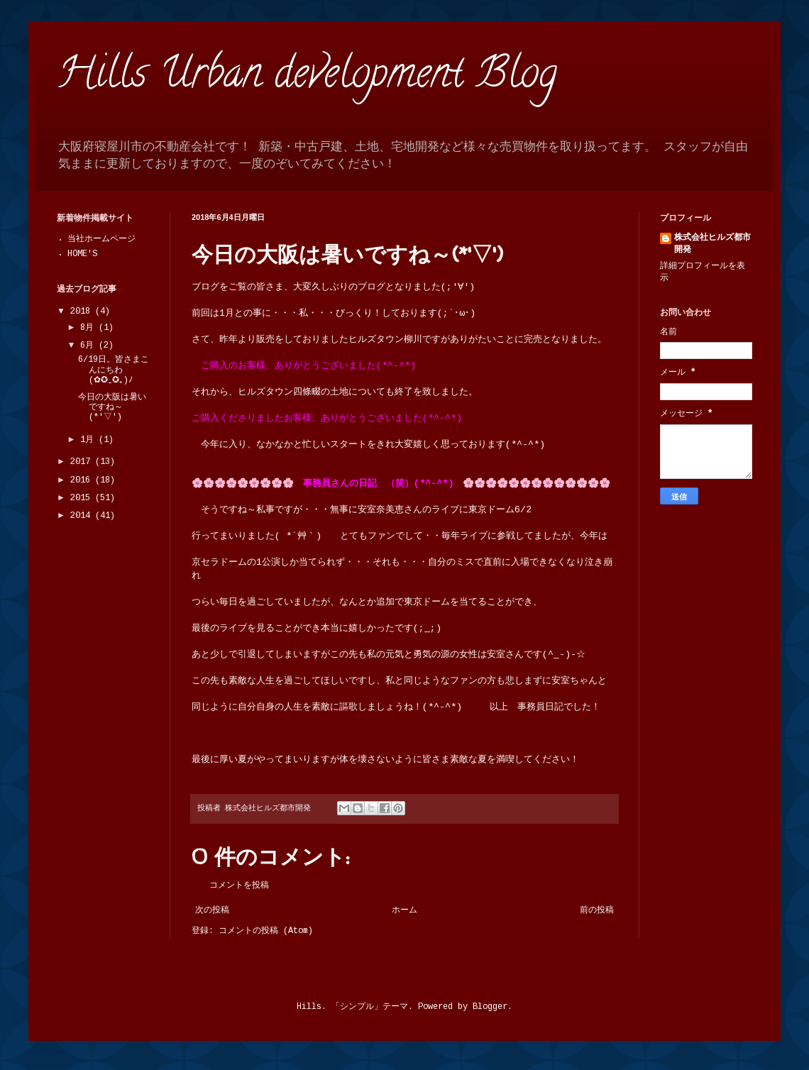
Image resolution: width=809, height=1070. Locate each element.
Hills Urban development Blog (307, 77)
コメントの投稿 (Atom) (266, 931)
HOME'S (82, 254)
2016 (82, 481)
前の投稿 (597, 911)
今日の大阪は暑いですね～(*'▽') (112, 408)
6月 (89, 346)
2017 (82, 462)
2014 (82, 516)
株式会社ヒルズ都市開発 (712, 244)
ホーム (404, 911)
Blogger (490, 1007)
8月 (89, 328)
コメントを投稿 (239, 886)
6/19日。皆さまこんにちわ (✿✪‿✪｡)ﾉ (113, 370)
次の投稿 (212, 911)
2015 (82, 498)
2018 (82, 312)
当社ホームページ (101, 239)
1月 (89, 440)
